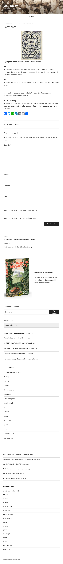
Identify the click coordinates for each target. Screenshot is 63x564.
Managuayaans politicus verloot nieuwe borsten (21, 359)
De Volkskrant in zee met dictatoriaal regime (17, 469)
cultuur (9, 124)
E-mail (7, 186)
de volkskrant (9, 390)
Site (5, 197)
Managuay (11, 6)
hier (40, 283)
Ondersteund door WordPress (11, 559)
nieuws (6, 412)
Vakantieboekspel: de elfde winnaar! (17, 338)
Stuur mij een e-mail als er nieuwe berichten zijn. (21, 218)
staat (5, 429)
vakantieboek (9, 433)
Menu (31, 16)
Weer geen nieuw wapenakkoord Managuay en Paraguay (22, 459)
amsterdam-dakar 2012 (12, 372)
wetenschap (8, 438)
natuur (6, 407)
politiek (6, 416)
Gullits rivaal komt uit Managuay (13, 474)
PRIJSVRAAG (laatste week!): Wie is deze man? (21, 348)
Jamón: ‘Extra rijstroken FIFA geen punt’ (16, 464)
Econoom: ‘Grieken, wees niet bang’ (15, 478)
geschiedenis (8, 403)
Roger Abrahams (27, 24)
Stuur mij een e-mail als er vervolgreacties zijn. (21, 210)
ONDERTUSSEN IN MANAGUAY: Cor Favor (19, 343)
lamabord (16, 124)
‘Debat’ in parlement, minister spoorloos (18, 354)
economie (7, 394)
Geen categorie (9, 399)
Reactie (7, 145)
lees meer (47, 283)
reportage (7, 420)
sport (6, 425)
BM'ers (6, 377)
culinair (6, 381)
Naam (6, 175)
